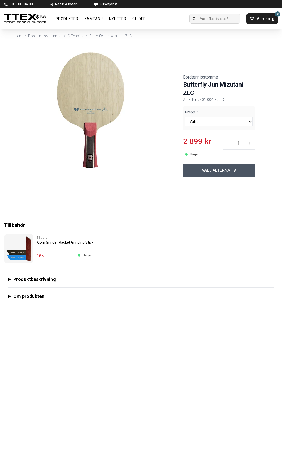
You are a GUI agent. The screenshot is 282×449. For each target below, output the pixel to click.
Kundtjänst (109, 4)
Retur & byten (66, 4)
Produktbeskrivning (34, 279)
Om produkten (28, 296)
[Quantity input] (238, 143)
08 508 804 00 (21, 4)
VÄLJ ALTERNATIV (219, 170)
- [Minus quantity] (228, 143)
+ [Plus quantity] (249, 143)
